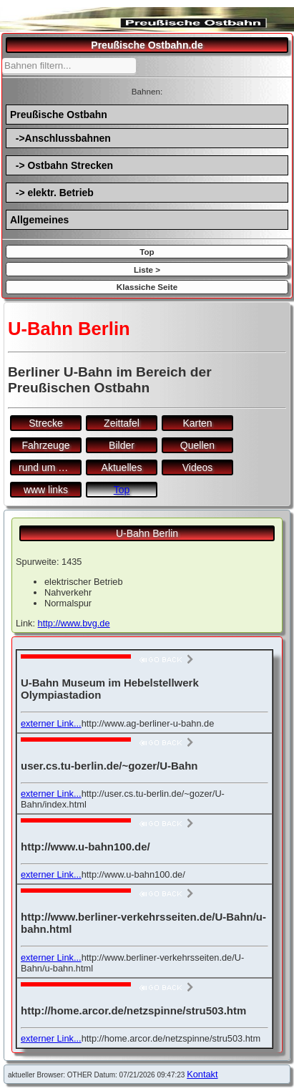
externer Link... (51, 723)
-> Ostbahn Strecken (61, 165)
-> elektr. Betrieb (52, 192)
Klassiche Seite (147, 286)
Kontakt (202, 1074)
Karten (197, 423)
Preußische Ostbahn (58, 114)
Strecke (45, 423)
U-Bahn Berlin (147, 533)
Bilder (121, 445)
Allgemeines (39, 220)
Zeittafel (121, 423)
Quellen (197, 445)
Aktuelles (122, 467)
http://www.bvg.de (74, 623)
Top (146, 251)
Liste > (147, 269)
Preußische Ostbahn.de (146, 45)
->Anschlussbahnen (60, 138)
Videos (197, 467)
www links (46, 489)
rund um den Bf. (50, 467)
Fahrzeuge (46, 445)
